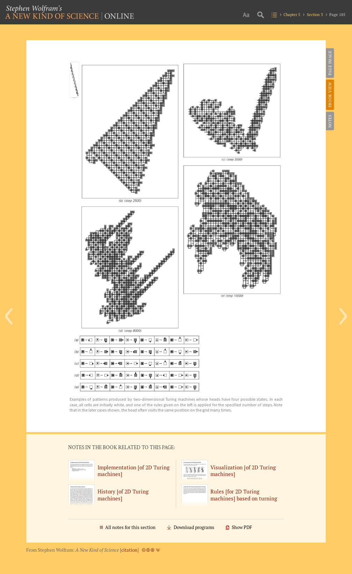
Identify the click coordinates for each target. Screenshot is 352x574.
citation (129, 550)
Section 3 (315, 14)
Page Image (329, 63)
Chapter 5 (291, 14)
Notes (329, 121)
